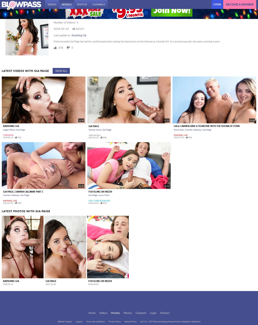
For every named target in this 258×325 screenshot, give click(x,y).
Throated (8, 135)
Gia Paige (20, 129)
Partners (165, 312)
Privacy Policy (115, 321)
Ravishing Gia (79, 35)
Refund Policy (131, 321)
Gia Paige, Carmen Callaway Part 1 (23, 191)
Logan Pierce (9, 129)
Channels (98, 4)
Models (66, 4)
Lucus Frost (103, 195)
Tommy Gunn (95, 129)
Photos (82, 4)
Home (92, 312)
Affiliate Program (65, 321)
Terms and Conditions (95, 321)
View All (61, 70)
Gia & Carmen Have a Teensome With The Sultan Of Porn (207, 126)
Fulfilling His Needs (100, 191)
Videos (52, 4)
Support (79, 321)
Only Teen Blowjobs (99, 201)
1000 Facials (95, 135)
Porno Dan (179, 129)
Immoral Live (181, 135)
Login (217, 4)
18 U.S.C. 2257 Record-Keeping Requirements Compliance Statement (170, 321)
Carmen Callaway (193, 129)
